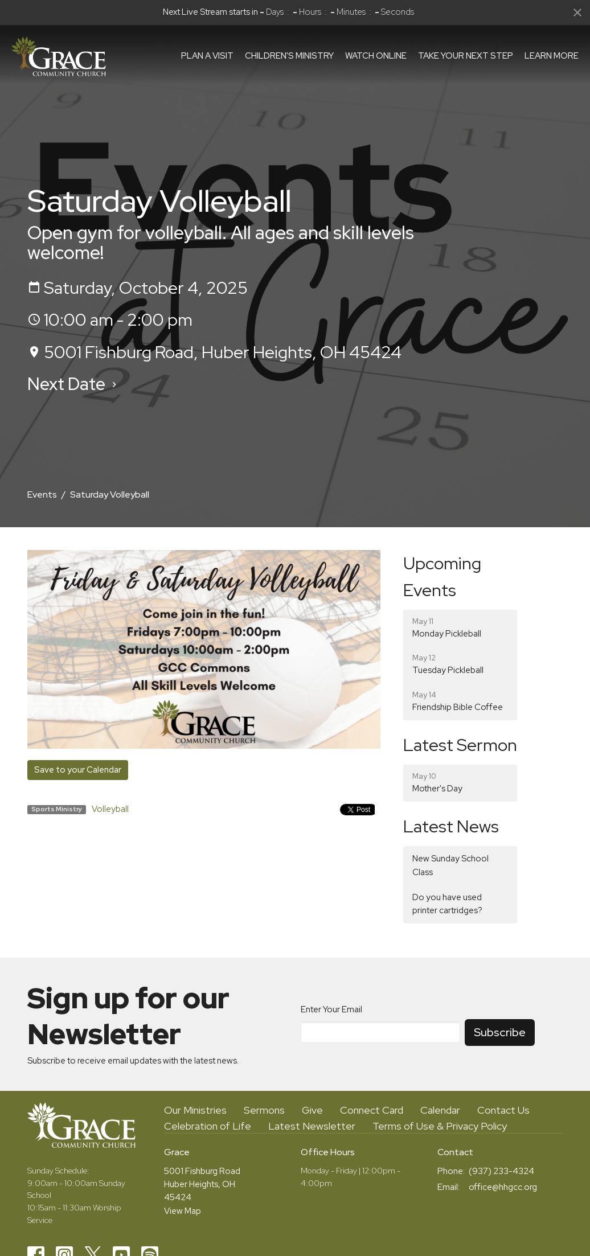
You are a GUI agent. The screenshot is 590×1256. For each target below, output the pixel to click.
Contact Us (503, 1110)
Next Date (73, 383)
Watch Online (376, 55)
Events (42, 494)
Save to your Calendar (77, 769)
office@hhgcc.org (503, 1187)
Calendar (440, 1110)
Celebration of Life (207, 1125)
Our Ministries (195, 1110)
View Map (182, 1211)
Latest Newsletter (311, 1125)
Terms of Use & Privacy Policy (439, 1125)
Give (312, 1110)
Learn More (552, 55)
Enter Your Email (331, 1009)
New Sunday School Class (450, 865)
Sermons (264, 1110)
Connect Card (371, 1110)
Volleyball (110, 809)
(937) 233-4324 (501, 1171)
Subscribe (500, 1032)
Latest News (451, 826)
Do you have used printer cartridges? (447, 904)
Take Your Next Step (465, 55)
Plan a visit (207, 55)
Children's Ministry (289, 55)
